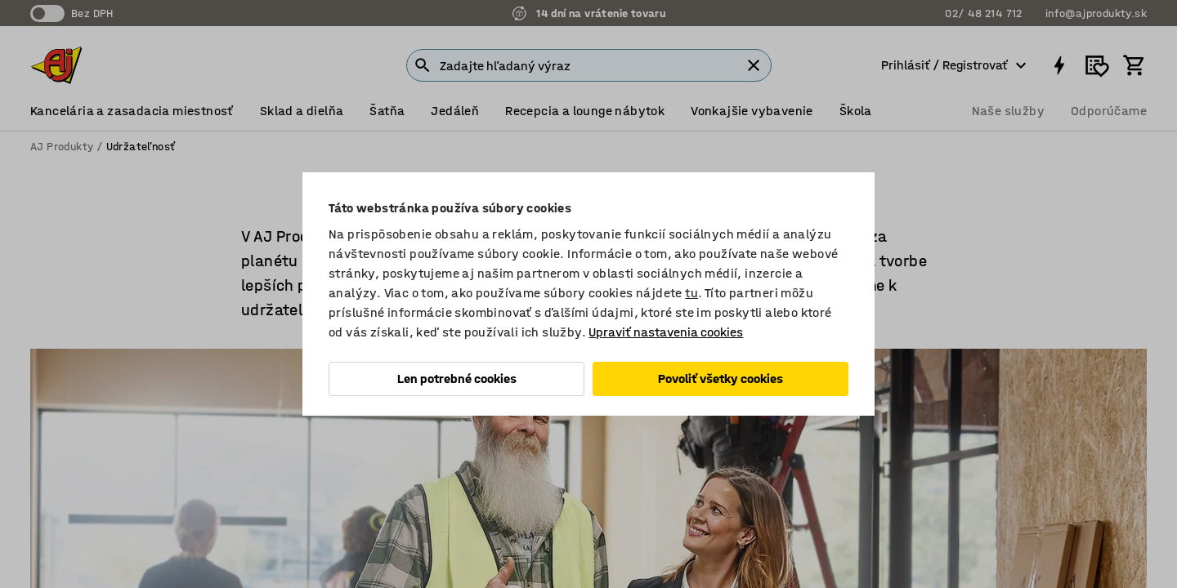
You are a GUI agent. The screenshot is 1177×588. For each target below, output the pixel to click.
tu (691, 293)
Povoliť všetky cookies (720, 378)
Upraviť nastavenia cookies (665, 332)
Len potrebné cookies (457, 378)
